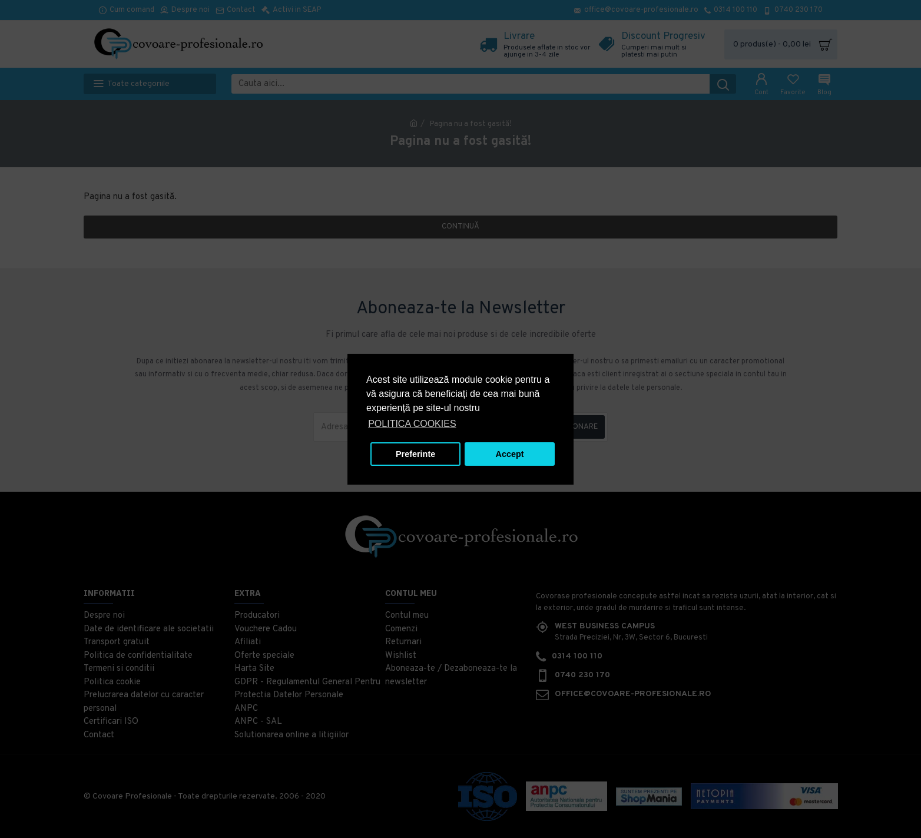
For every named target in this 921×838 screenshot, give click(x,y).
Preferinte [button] (415, 454)
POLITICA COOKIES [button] (412, 424)
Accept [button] (510, 454)
